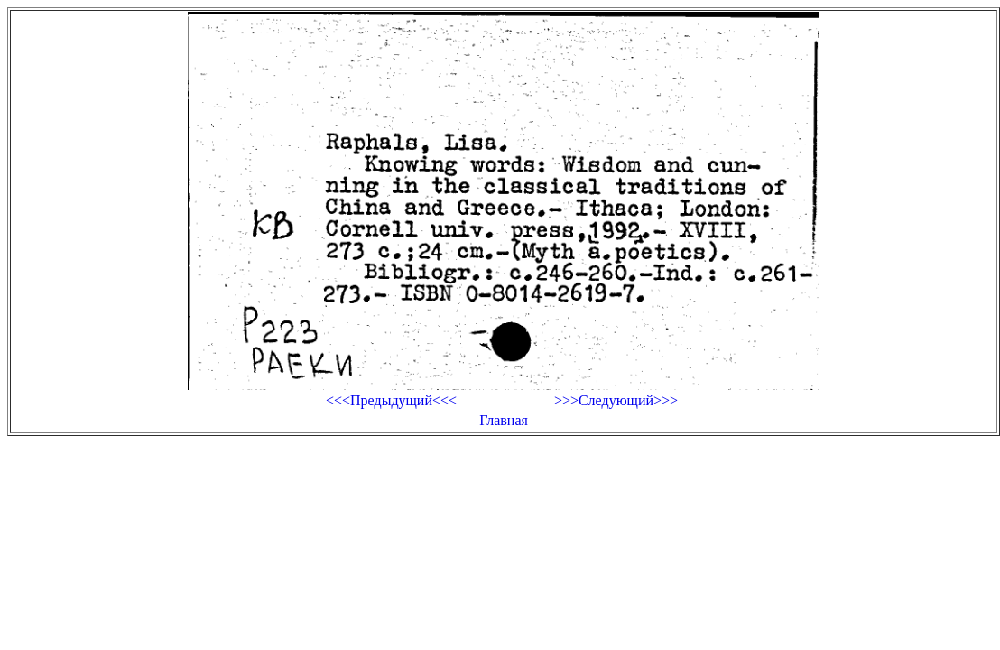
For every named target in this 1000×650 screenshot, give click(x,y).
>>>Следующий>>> (616, 400)
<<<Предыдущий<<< (391, 400)
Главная (503, 420)
